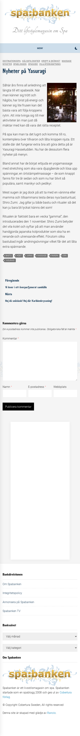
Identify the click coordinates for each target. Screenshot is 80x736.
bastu (9, 256)
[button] (76, 48)
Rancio (51, 713)
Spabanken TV (11, 611)
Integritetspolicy (12, 593)
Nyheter (7, 64)
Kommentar (11, 338)
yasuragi (10, 260)
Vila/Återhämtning (50, 64)
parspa (54, 256)
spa (65, 256)
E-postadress (37, 386)
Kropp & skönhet (50, 61)
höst (19, 256)
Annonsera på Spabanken (18, 602)
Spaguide (33, 64)
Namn (7, 386)
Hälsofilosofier (31, 61)
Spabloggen (20, 64)
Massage (66, 61)
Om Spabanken (12, 584)
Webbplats (59, 386)
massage (41, 256)
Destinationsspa (12, 61)
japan (29, 256)
